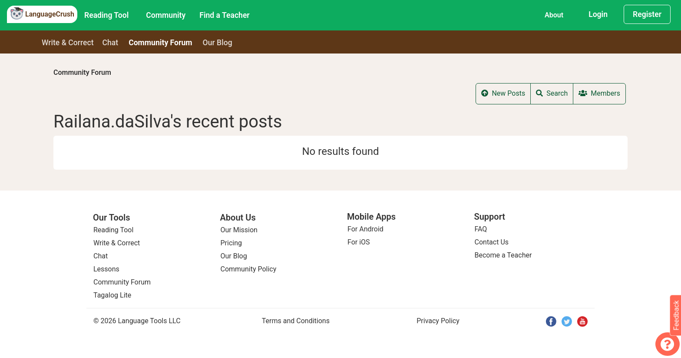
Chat (110, 42)
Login (598, 14)
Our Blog (234, 256)
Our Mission (239, 230)
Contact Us (492, 242)
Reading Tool (106, 15)
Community (165, 15)
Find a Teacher (224, 15)
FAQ (481, 229)
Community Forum (82, 72)
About (554, 15)
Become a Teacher (503, 255)
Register (647, 14)
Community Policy (249, 269)
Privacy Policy (438, 321)
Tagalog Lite (112, 295)
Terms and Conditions (296, 321)
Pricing (231, 243)
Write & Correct (68, 42)
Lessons (106, 269)
